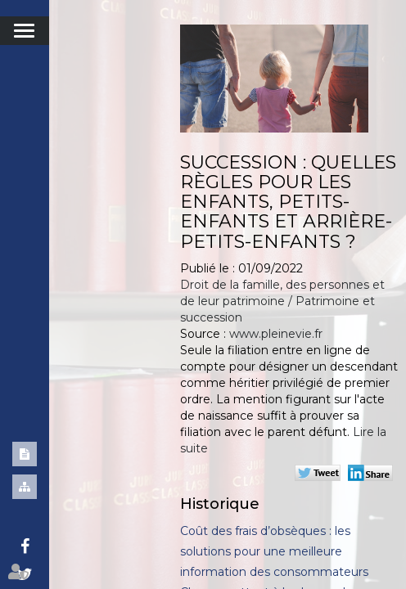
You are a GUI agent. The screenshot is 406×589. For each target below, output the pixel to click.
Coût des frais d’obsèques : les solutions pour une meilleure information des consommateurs (274, 551)
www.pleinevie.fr (276, 333)
